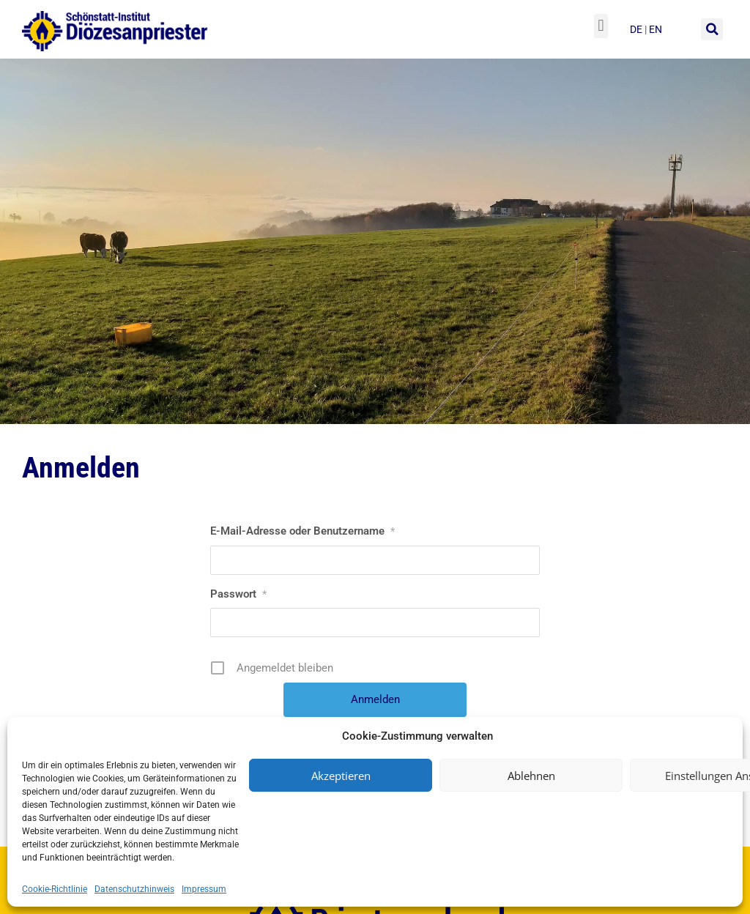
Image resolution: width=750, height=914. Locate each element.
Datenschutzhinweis (134, 889)
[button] (601, 26)
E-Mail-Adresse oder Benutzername (302, 531)
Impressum (204, 889)
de (637, 29)
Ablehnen (531, 775)
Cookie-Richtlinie (54, 889)
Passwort (238, 594)
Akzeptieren (341, 775)
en (655, 29)
